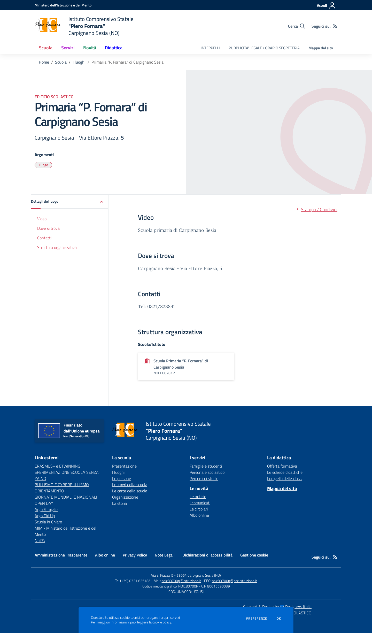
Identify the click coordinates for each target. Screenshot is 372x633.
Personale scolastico (207, 472)
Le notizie (198, 496)
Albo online (199, 515)
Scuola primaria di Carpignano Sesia (177, 230)
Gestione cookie (254, 555)
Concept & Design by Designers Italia (277, 607)
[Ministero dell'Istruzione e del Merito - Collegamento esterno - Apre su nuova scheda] (63, 5)
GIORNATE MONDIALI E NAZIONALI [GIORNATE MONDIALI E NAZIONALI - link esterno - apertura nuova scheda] (66, 497)
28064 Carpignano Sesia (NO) (198, 575)
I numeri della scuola (129, 485)
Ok (279, 618)
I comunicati (200, 503)
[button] (70, 202)
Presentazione (124, 466)
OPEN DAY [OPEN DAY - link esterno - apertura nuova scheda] (44, 503)
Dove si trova (48, 228)
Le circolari (199, 509)
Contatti (44, 238)
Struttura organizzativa (57, 247)
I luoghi (79, 62)
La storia (119, 503)
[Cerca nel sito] (296, 26)
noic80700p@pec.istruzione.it (234, 580)
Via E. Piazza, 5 (162, 575)
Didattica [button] (113, 47)
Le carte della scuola (129, 491)
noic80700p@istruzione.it (181, 580)
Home (44, 62)
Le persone (121, 478)
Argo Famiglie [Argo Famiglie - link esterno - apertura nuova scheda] (46, 509)
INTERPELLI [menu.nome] (210, 48)
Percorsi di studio (204, 478)
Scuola (61, 62)
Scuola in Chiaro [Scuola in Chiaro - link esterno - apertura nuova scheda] (48, 522)
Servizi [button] (67, 47)
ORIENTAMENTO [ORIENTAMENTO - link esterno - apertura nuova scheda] (49, 491)
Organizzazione (125, 497)
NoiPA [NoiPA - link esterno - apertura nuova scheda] (40, 540)
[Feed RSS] (335, 26)
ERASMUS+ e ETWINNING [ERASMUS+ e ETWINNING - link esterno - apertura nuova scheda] (57, 466)
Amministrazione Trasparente (61, 555)
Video (42, 219)
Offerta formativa (282, 466)
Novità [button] (89, 47)
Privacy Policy (135, 555)
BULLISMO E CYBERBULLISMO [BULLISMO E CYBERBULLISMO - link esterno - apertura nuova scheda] (62, 485)
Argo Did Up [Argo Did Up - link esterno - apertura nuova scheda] (45, 516)
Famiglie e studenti (206, 466)
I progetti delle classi (284, 478)
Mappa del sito (320, 48)
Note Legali (165, 555)
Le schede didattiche (285, 472)
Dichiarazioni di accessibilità (207, 555)
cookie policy (161, 622)
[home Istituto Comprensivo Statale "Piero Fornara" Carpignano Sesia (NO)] (84, 26)
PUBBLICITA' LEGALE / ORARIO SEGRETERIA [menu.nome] (264, 48)
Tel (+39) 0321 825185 (133, 580)
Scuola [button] (45, 47)
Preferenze (256, 618)
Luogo (43, 164)
